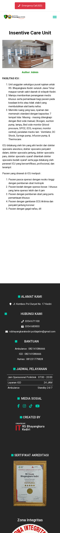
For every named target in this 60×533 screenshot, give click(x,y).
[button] (54, 17)
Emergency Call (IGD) (30, 5)
